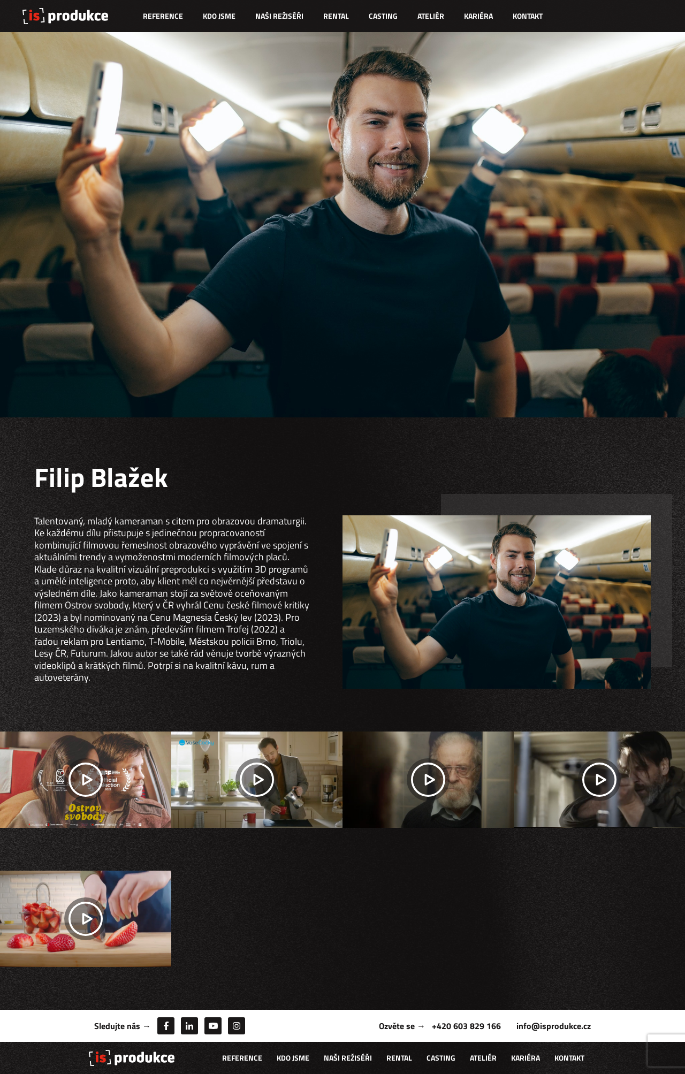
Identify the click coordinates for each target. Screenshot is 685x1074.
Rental (336, 15)
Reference (163, 15)
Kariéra (478, 15)
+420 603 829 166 (466, 1025)
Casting (383, 15)
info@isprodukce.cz (553, 1025)
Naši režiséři (279, 15)
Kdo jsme (219, 15)
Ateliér (430, 15)
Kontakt (528, 15)
